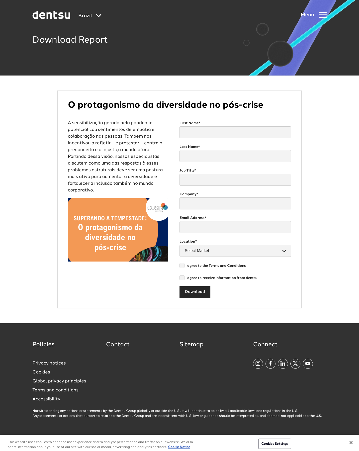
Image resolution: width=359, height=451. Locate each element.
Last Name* (190, 147)
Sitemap (191, 345)
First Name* (190, 123)
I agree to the (215, 266)
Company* (189, 194)
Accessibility (46, 399)
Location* (188, 241)
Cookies (41, 372)
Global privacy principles (59, 381)
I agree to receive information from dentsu (221, 278)
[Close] (351, 444)
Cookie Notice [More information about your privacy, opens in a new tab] (179, 449)
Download (195, 292)
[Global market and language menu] (89, 16)
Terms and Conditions (227, 266)
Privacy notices (49, 363)
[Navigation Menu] (314, 15)
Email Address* (193, 218)
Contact (118, 345)
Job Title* (188, 170)
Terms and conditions (55, 390)
